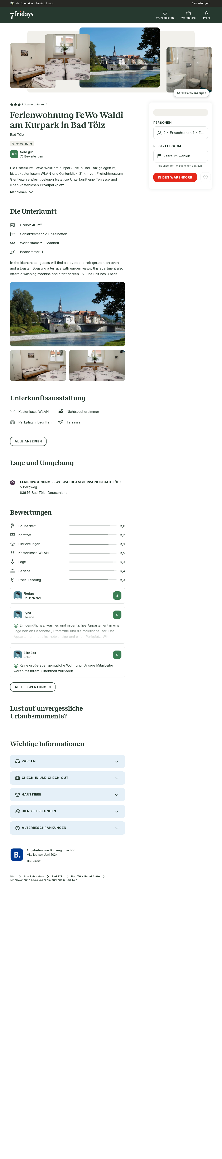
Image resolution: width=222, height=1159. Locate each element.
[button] (18, 192)
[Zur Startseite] (21, 15)
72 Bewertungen (31, 156)
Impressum (34, 860)
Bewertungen (200, 3)
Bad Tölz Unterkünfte (85, 876)
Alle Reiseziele (34, 876)
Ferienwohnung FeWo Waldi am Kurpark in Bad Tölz (43, 880)
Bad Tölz (58, 876)
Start (13, 876)
